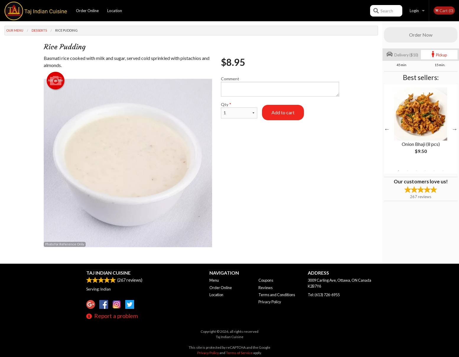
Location (114, 10)
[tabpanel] (420, 125)
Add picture (55, 80)
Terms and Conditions (276, 294)
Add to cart (282, 112)
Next (455, 129)
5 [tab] (434, 171)
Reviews (265, 287)
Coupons (265, 280)
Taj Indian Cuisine (108, 273)
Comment (280, 86)
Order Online (87, 10)
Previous (387, 129)
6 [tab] (443, 171)
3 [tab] (416, 171)
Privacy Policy (269, 301)
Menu (214, 280)
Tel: (324, 294)
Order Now (420, 35)
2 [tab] (407, 171)
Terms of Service (239, 353)
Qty (239, 110)
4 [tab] (425, 171)
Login (414, 10)
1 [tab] (398, 171)
